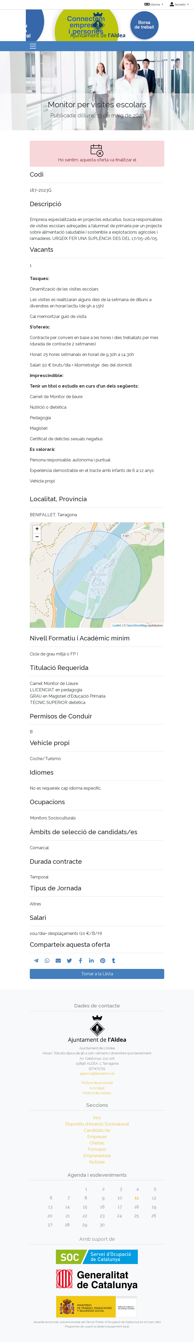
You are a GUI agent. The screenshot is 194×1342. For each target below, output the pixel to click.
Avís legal (97, 1088)
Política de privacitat (97, 1083)
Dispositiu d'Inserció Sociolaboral (97, 1124)
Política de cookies (97, 1093)
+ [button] (37, 529)
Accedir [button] (178, 4)
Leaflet (117, 625)
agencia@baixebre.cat (97, 1073)
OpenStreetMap (137, 625)
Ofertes (97, 1143)
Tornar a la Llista (97, 973)
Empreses (97, 1136)
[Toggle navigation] (33, 46)
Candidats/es (97, 1130)
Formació (97, 1149)
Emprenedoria (97, 1155)
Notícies (97, 1162)
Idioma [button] (152, 4)
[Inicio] (97, 23)
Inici (97, 1117)
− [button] (37, 537)
